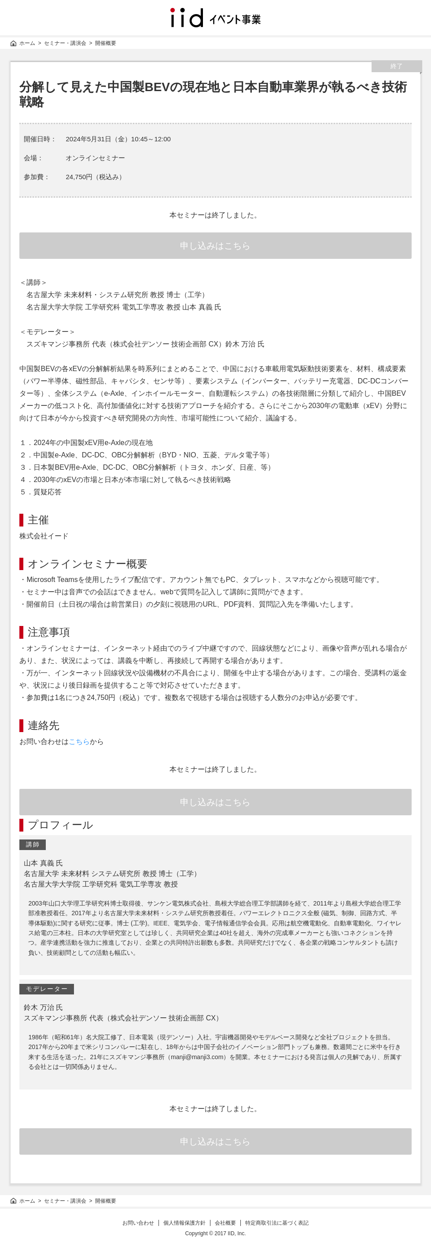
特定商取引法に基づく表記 (277, 1223)
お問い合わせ (138, 1223)
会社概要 (225, 1223)
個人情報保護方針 (184, 1223)
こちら (79, 741)
